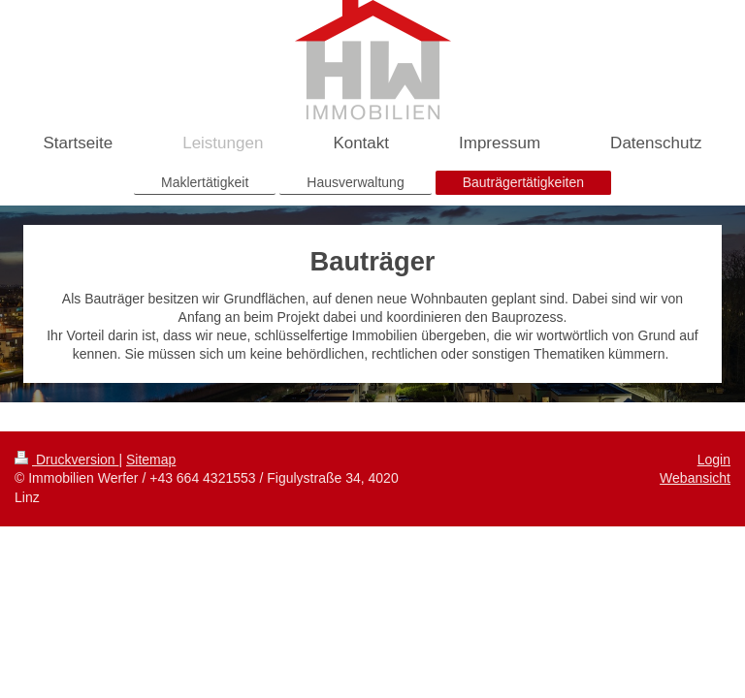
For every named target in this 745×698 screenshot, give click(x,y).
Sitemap (151, 459)
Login (713, 459)
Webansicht (695, 478)
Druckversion (66, 459)
